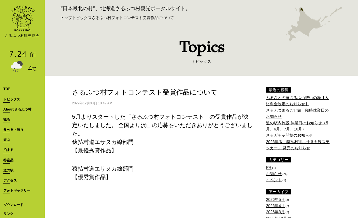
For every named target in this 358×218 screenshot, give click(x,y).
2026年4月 (275, 205)
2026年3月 (275, 212)
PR (268, 167)
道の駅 (8, 170)
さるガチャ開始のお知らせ (289, 135)
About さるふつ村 (17, 109)
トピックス (11, 99)
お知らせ (274, 173)
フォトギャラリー (16, 190)
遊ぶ (6, 139)
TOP (6, 88)
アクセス (10, 180)
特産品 (8, 160)
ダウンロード (13, 204)
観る (6, 119)
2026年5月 (275, 199)
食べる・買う (13, 129)
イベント (274, 180)
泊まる (8, 149)
